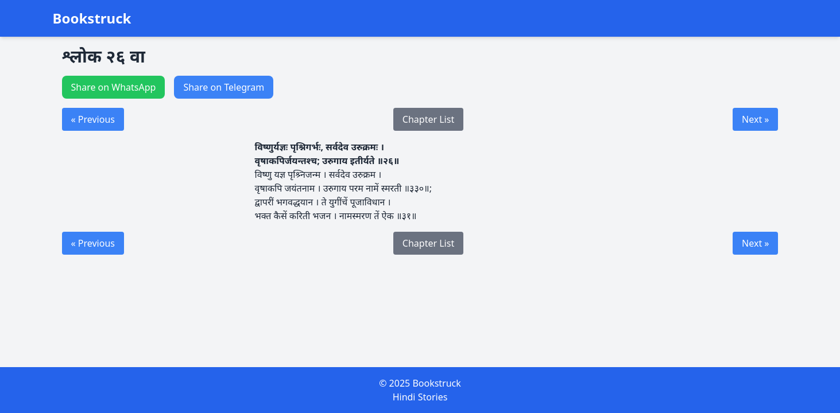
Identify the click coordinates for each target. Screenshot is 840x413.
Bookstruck (92, 18)
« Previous (93, 119)
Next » (755, 119)
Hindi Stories (420, 397)
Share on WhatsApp (113, 87)
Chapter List (428, 119)
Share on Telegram (223, 87)
